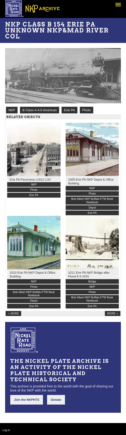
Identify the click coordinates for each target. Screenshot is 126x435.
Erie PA (69, 110)
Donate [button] (56, 399)
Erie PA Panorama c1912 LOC (30, 179)
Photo (86, 110)
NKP (11, 110)
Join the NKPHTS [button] (26, 399)
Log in (6, 430)
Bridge (92, 281)
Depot (92, 207)
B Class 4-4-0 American (39, 110)
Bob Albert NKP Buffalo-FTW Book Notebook (92, 200)
